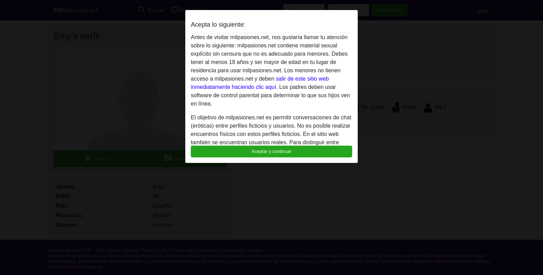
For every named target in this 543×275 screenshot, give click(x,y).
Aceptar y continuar (271, 151)
